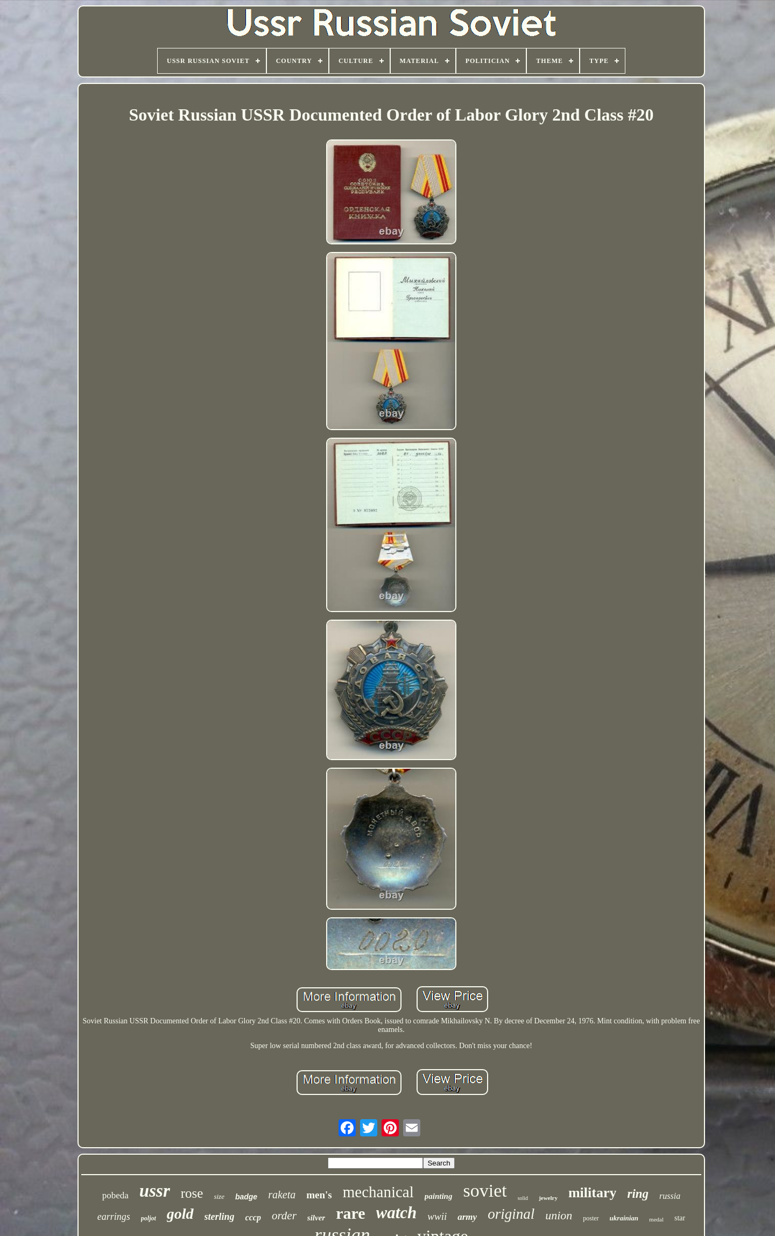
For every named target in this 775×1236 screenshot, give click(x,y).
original (511, 1214)
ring (638, 1193)
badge (246, 1196)
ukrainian (624, 1218)
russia (669, 1195)
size (219, 1196)
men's (319, 1194)
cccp (253, 1217)
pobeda (115, 1195)
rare (350, 1213)
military (592, 1192)
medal (656, 1219)
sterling (220, 1216)
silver (316, 1217)
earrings (113, 1216)
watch (396, 1212)
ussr (154, 1190)
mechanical (378, 1191)
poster (590, 1218)
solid (523, 1198)
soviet (484, 1190)
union (558, 1215)
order (284, 1215)
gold (180, 1213)
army (467, 1217)
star (679, 1218)
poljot (148, 1218)
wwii (437, 1216)
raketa (281, 1194)
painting (439, 1196)
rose (192, 1193)
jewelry (548, 1198)
